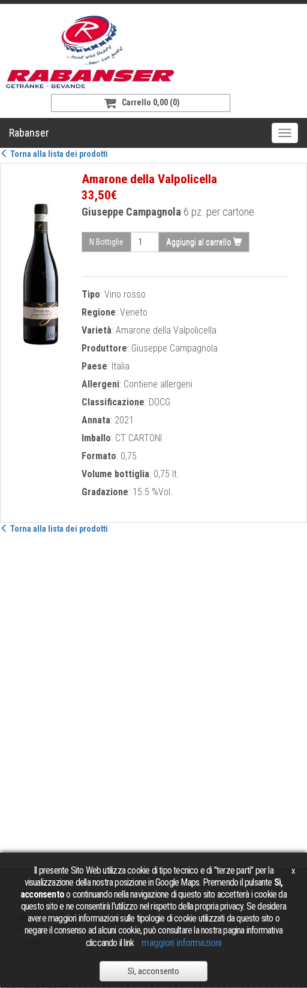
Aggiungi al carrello (204, 242)
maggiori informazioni (181, 942)
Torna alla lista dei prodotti (54, 154)
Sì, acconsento (153, 971)
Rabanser (29, 132)
